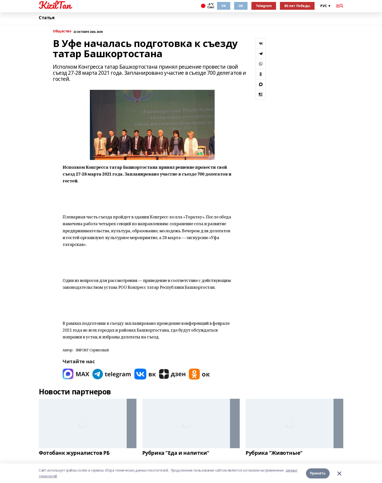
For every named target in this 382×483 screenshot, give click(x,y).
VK (223, 5)
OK (241, 5)
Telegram (264, 5)
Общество (62, 31)
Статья (46, 17)
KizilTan (55, 5)
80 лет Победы (297, 5)
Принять (318, 473)
